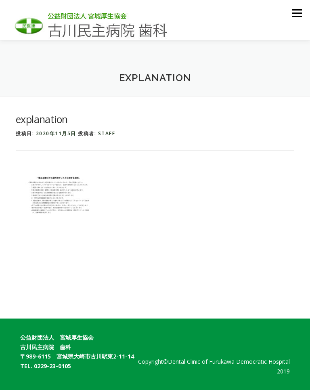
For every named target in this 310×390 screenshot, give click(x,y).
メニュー (297, 13)
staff (106, 133)
